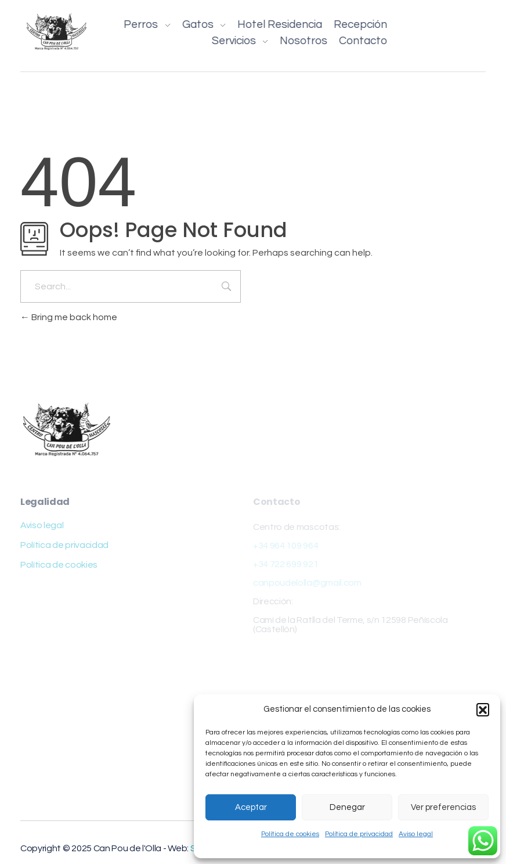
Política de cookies (290, 834)
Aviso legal (416, 834)
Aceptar (251, 807)
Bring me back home (68, 317)
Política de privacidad (359, 834)
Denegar (347, 807)
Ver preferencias (443, 807)
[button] (483, 709)
